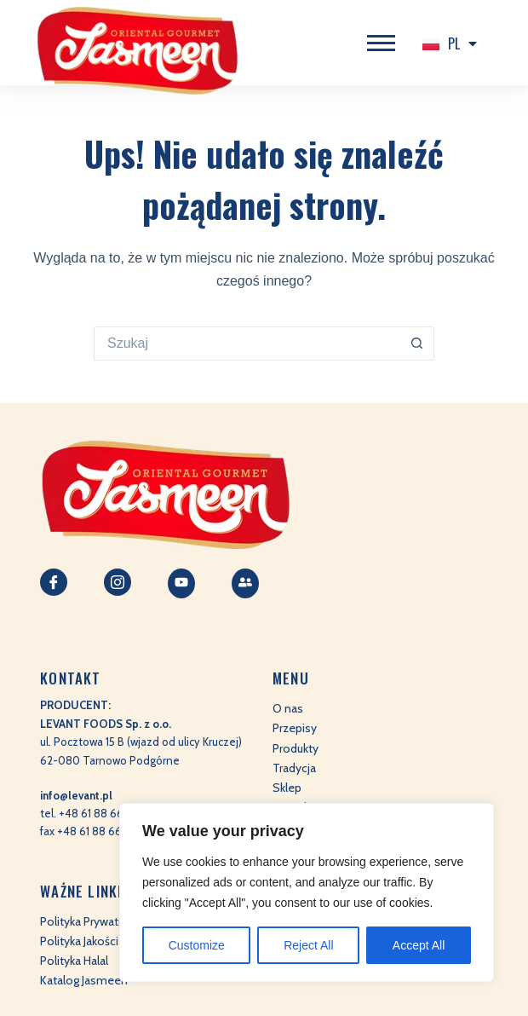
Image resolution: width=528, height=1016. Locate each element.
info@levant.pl (76, 795)
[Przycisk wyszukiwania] (417, 343)
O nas (288, 708)
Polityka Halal (74, 960)
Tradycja (294, 768)
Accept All (419, 945)
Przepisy (295, 728)
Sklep (287, 787)
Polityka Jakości (79, 941)
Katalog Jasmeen (84, 980)
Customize (197, 945)
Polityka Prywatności (93, 921)
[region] (306, 892)
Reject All (308, 945)
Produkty (296, 748)
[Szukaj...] (247, 343)
